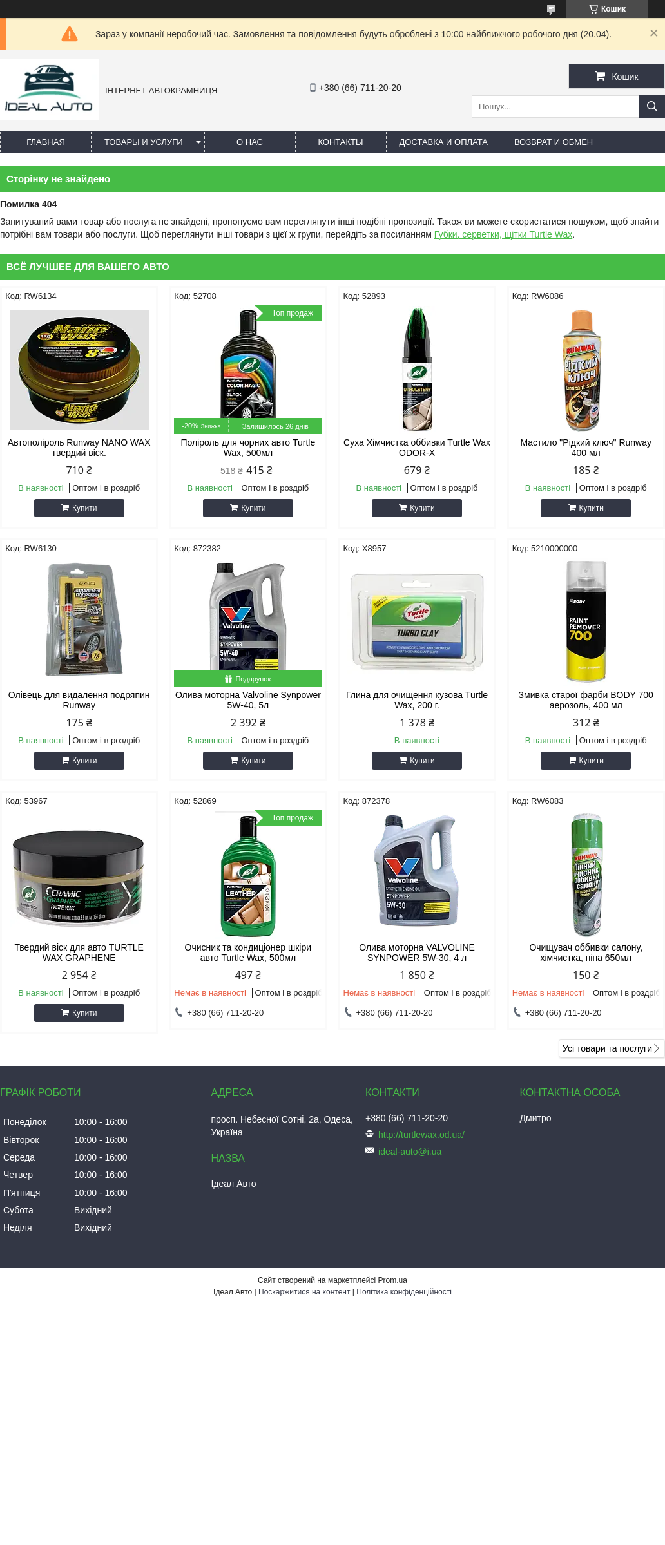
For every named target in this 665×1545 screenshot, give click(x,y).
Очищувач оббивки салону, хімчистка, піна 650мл (585, 952)
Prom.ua (392, 1280)
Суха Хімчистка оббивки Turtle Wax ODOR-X (416, 447)
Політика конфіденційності (404, 1291)
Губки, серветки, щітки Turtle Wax (503, 234)
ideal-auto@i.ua (409, 1151)
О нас (249, 142)
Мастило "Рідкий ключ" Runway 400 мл (586, 447)
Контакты (340, 142)
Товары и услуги (143, 142)
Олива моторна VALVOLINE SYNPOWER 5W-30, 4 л (417, 952)
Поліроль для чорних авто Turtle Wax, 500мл (248, 447)
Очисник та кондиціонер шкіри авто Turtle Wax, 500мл (248, 952)
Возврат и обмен (553, 142)
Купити (84, 508)
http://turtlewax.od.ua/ (421, 1135)
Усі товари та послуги (607, 1048)
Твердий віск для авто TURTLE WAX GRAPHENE (79, 952)
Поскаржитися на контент (304, 1291)
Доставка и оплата (444, 142)
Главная (45, 142)
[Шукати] (652, 106)
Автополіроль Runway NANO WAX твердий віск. (79, 447)
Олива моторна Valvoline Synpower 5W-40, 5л (248, 700)
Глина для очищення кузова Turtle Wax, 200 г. (417, 700)
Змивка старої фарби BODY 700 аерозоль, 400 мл (586, 700)
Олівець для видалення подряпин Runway (79, 700)
